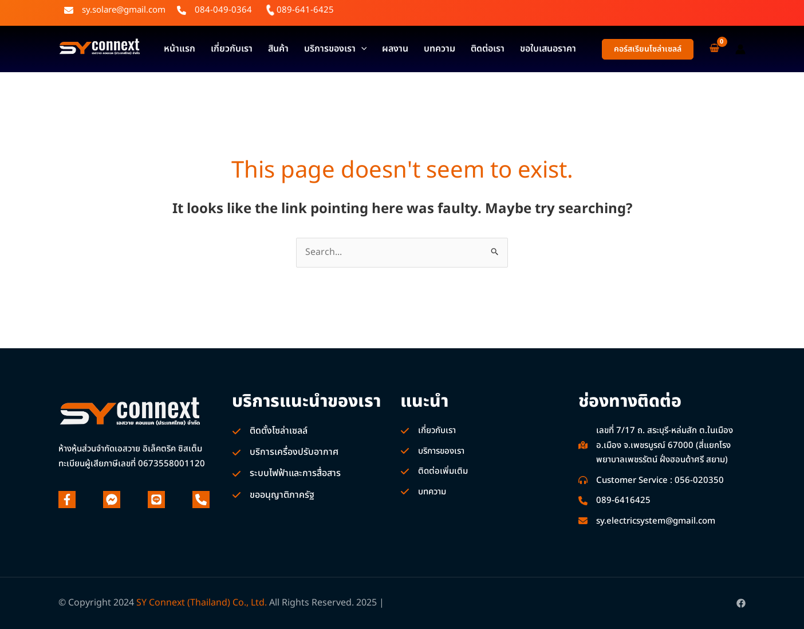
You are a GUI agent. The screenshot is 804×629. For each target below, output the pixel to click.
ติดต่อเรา (439, 49)
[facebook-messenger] (111, 499)
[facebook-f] (67, 499)
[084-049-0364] (214, 10)
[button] (647, 49)
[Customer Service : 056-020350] (651, 480)
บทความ (399, 49)
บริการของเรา (309, 49)
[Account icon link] (740, 49)
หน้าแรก (175, 49)
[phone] (201, 499)
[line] (156, 499)
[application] (335, 49)
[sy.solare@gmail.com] (114, 10)
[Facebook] (741, 603)
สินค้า (259, 49)
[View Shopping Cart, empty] (714, 49)
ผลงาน (362, 49)
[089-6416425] (614, 500)
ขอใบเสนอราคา (492, 49)
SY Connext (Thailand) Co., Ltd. (201, 603)
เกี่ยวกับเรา (220, 49)
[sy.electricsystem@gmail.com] (646, 521)
